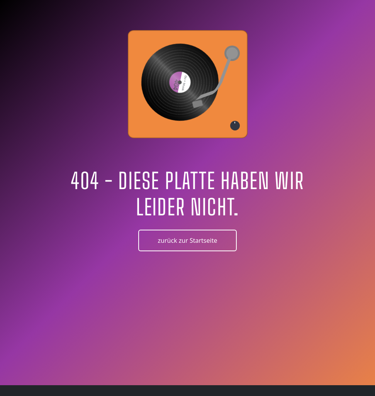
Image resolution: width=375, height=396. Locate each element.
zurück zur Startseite (187, 240)
